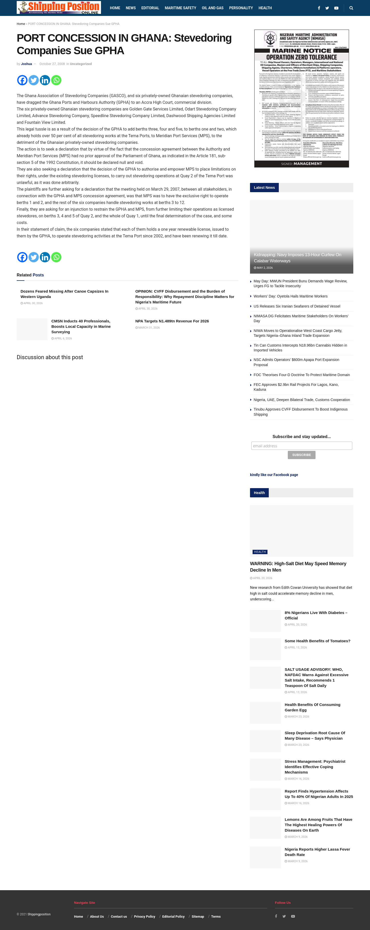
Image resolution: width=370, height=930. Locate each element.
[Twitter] (34, 80)
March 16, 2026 (297, 777)
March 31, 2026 (147, 327)
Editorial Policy (173, 915)
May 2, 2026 (263, 267)
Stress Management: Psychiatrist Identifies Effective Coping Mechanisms (315, 765)
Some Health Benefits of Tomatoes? (317, 640)
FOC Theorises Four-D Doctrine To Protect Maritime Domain (302, 375)
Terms (216, 915)
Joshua (26, 64)
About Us (97, 915)
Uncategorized (81, 64)
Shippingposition (38, 913)
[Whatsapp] (56, 80)
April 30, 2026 (32, 303)
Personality (241, 8)
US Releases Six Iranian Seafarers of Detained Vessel (297, 306)
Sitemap (198, 915)
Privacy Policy (144, 915)
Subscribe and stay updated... (302, 436)
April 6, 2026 (61, 338)
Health (265, 8)
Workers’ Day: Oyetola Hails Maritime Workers (291, 296)
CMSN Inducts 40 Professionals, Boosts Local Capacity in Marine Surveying (81, 326)
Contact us (119, 915)
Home (115, 8)
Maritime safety (180, 8)
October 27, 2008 (52, 64)
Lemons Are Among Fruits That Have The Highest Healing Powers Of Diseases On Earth (318, 823)
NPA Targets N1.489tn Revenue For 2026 (172, 321)
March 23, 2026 (297, 715)
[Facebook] (22, 80)
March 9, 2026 (296, 836)
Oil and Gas (213, 8)
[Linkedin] (45, 80)
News (131, 8)
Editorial (150, 8)
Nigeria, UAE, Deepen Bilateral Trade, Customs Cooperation (302, 400)
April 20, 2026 (261, 577)
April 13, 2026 (296, 646)
